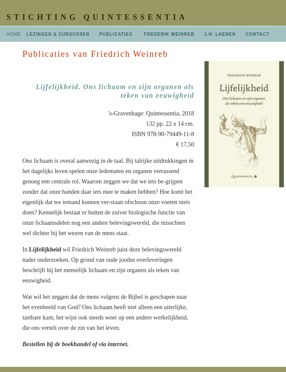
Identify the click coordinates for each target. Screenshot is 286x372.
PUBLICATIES (115, 34)
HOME (13, 34)
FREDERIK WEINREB (169, 34)
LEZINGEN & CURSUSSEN (57, 34)
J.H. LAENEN (220, 34)
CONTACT (257, 34)
